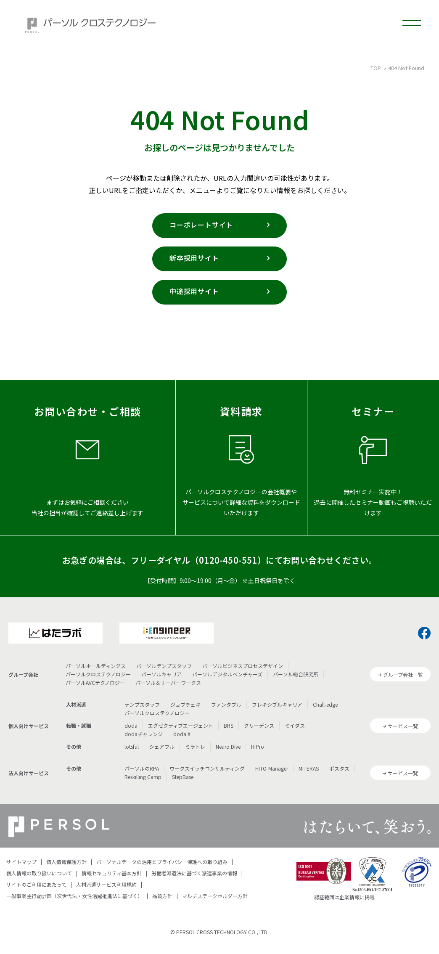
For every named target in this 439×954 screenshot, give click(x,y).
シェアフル (162, 746)
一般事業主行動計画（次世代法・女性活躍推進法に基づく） (74, 895)
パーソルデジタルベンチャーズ (227, 674)
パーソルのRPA (141, 768)
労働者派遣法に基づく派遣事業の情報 (194, 873)
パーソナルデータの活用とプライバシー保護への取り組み (161, 861)
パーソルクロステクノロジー (98, 674)
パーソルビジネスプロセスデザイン (242, 665)
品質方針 (162, 895)
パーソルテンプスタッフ (164, 665)
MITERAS (309, 768)
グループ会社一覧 (403, 674)
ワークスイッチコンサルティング (207, 768)
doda (131, 725)
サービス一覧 (403, 725)
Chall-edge (325, 704)
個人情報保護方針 (66, 861)
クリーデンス (259, 725)
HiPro (257, 746)
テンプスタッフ (142, 704)
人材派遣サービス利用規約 (106, 884)
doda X (181, 733)
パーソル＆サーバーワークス (168, 682)
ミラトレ (195, 746)
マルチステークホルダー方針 (215, 895)
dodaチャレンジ (143, 733)
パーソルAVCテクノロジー (95, 682)
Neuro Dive (228, 746)
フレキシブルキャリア (277, 704)
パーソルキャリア (161, 674)
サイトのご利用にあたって (36, 884)
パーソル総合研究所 (295, 674)
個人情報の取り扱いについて (39, 873)
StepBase (182, 776)
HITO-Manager (271, 768)
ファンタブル (226, 704)
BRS (228, 725)
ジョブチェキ (185, 704)
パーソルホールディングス (96, 665)
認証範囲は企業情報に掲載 (344, 897)
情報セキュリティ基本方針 (112, 873)
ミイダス (295, 725)
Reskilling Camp (142, 776)
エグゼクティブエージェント (180, 725)
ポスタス (339, 768)
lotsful (131, 746)
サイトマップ (21, 861)
